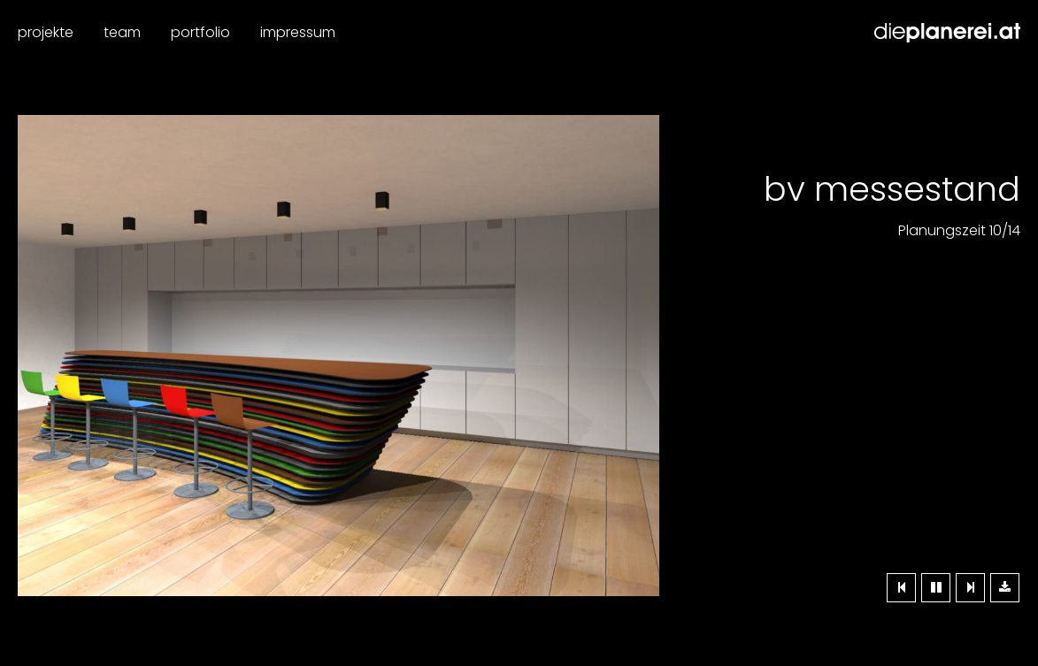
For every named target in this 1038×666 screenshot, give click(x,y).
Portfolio (200, 32)
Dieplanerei (947, 33)
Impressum (297, 32)
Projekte (45, 32)
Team (122, 32)
